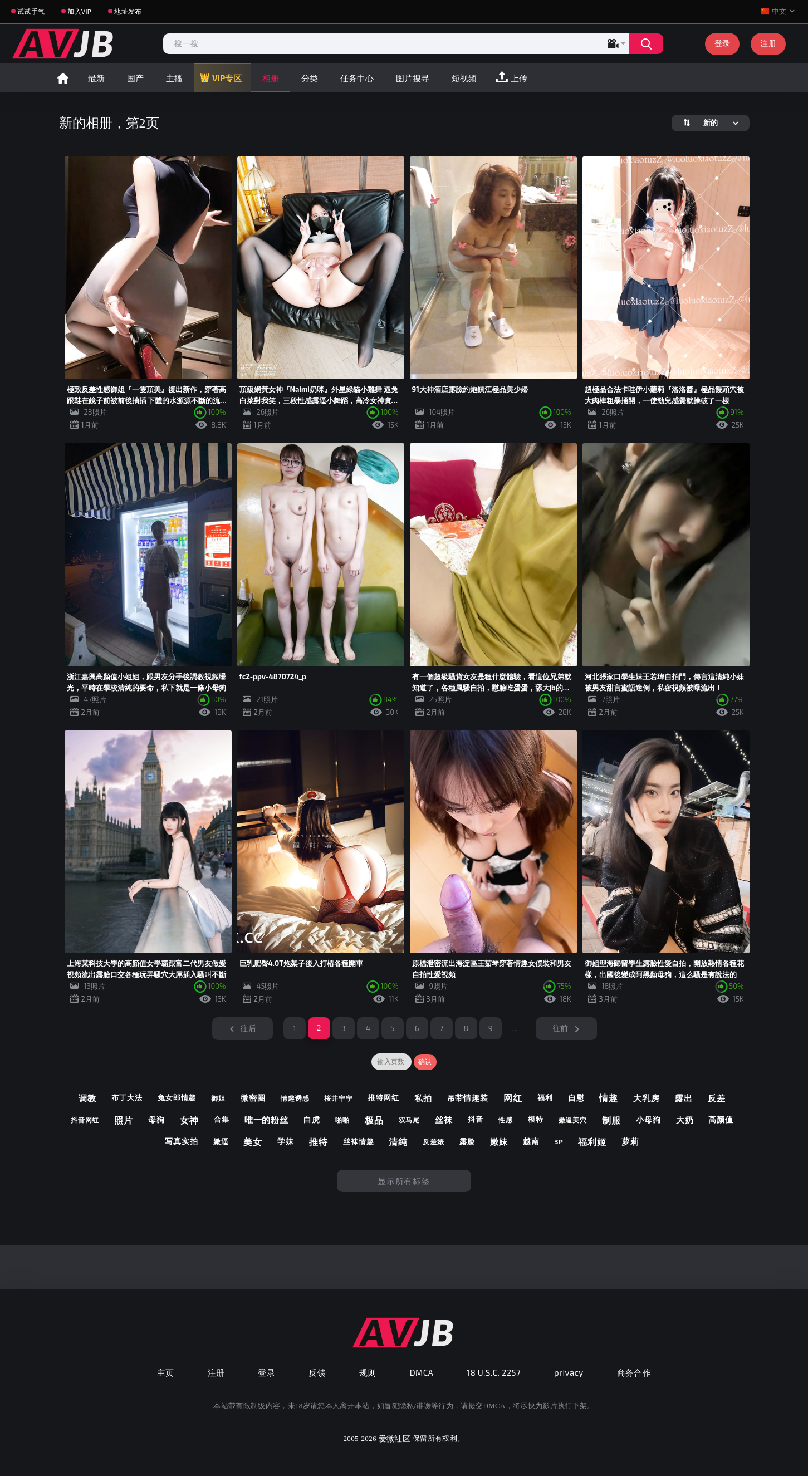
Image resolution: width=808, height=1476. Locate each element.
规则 (367, 1372)
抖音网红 (85, 1120)
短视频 (464, 78)
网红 (512, 1097)
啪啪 (342, 1120)
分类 (309, 78)
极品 (374, 1120)
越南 (531, 1141)
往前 (560, 1028)
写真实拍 (181, 1141)
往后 (248, 1028)
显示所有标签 (404, 1181)
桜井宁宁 (338, 1098)
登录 (722, 43)
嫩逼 (221, 1141)
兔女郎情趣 (177, 1097)
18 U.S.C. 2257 (494, 1372)
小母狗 (648, 1119)
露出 (684, 1098)
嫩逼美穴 (573, 1120)
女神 (189, 1120)
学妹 (285, 1141)
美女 (252, 1141)
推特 (318, 1141)
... (515, 1028)
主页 (165, 1372)
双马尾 (409, 1120)
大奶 (685, 1120)
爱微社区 (394, 1438)
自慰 (576, 1097)
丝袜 (444, 1120)
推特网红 (383, 1097)
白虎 (311, 1119)
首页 (63, 77)
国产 (135, 78)
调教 (87, 1098)
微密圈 (253, 1097)
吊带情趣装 (468, 1097)
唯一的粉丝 (266, 1120)
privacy (568, 1372)
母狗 (156, 1119)
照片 (123, 1120)
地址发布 (127, 11)
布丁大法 (127, 1097)
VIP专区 (227, 78)
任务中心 (357, 78)
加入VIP (79, 11)
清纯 (398, 1141)
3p (558, 1141)
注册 (768, 43)
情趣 (608, 1097)
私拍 (423, 1098)
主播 (174, 78)
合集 (221, 1119)
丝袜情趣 (358, 1141)
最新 (96, 78)
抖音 (475, 1119)
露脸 (467, 1141)
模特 (535, 1119)
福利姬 (592, 1141)
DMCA (422, 1372)
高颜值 (720, 1119)
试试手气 (31, 11)
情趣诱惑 (295, 1098)
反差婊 (433, 1141)
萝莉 (630, 1141)
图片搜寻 (412, 78)
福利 (545, 1097)
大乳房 (646, 1098)
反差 (717, 1098)
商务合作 (634, 1372)
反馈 (317, 1372)
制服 (611, 1120)
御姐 (218, 1098)
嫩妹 (499, 1141)
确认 (425, 1062)
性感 (505, 1120)
